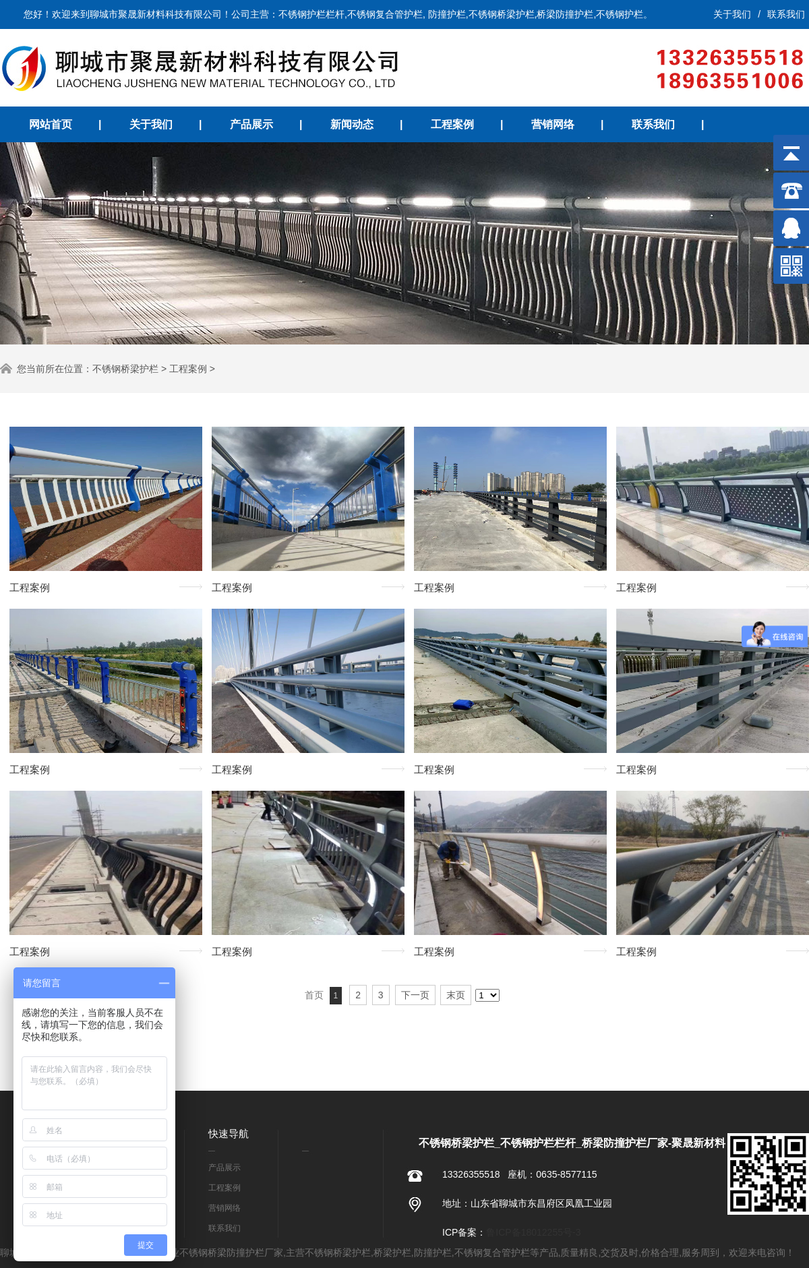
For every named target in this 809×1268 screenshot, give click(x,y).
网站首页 (50, 124)
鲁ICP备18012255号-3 (533, 1232)
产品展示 (251, 124)
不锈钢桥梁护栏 (125, 368)
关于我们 (732, 14)
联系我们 (786, 14)
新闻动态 (351, 124)
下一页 (415, 995)
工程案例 (452, 124)
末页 (455, 995)
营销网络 (552, 124)
